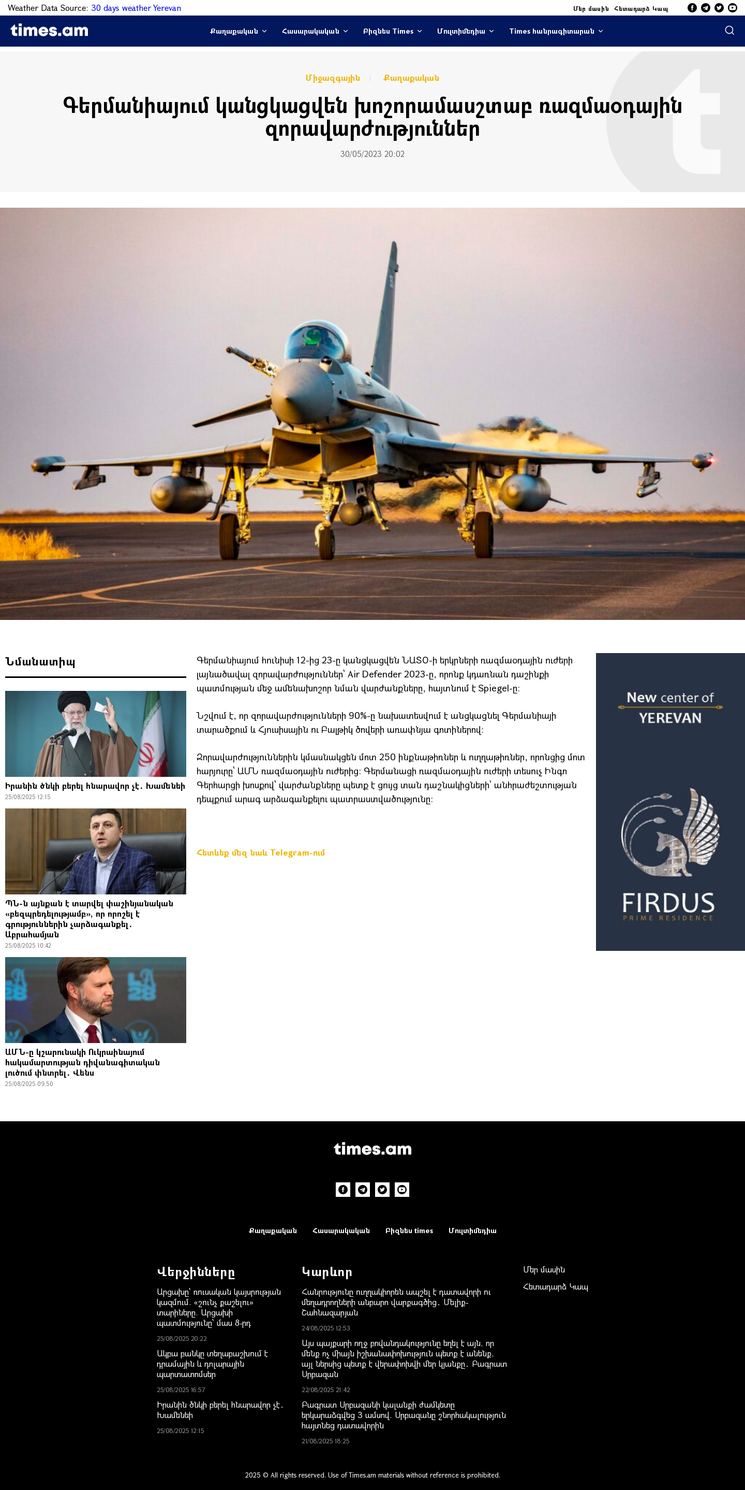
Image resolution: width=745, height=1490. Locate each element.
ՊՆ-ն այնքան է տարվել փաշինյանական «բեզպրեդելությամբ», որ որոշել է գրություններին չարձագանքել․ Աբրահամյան (89, 918)
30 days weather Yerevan (136, 7)
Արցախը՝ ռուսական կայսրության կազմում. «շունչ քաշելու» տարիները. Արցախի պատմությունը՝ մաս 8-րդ (219, 1307)
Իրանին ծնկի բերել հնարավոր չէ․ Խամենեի (95, 785)
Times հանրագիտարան (551, 31)
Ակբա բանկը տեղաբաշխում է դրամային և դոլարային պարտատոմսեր (212, 1363)
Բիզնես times (409, 1230)
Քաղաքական (234, 31)
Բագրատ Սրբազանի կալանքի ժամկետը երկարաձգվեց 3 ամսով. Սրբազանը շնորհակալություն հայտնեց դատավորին (404, 1414)
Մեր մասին (591, 8)
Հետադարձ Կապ (641, 8)
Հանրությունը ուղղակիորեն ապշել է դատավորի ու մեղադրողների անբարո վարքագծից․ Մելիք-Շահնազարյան (396, 1302)
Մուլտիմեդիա (461, 31)
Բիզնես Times (388, 31)
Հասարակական (310, 31)
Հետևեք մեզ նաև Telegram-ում (261, 852)
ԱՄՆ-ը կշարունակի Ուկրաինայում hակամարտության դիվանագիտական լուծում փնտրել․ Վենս (82, 1062)
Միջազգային (333, 78)
